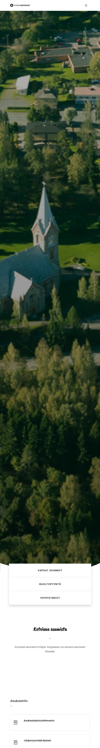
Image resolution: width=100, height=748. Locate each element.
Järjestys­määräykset (37, 740)
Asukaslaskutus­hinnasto (39, 720)
